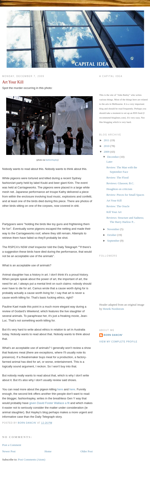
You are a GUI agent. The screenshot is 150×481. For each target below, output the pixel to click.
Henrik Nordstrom (113, 308)
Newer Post (8, 451)
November (113, 229)
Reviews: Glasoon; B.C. (120, 183)
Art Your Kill (114, 200)
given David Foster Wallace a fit (49, 403)
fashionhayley (52, 160)
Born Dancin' (113, 335)
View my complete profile (118, 341)
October (112, 235)
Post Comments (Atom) (31, 459)
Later (109, 161)
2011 (107, 140)
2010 (107, 146)
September (113, 240)
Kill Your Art (113, 212)
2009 (107, 151)
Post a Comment (11, 445)
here (60, 389)
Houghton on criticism (119, 189)
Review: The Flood (117, 177)
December (113, 156)
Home (48, 451)
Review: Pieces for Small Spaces (125, 194)
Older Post (87, 451)
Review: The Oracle (117, 206)
